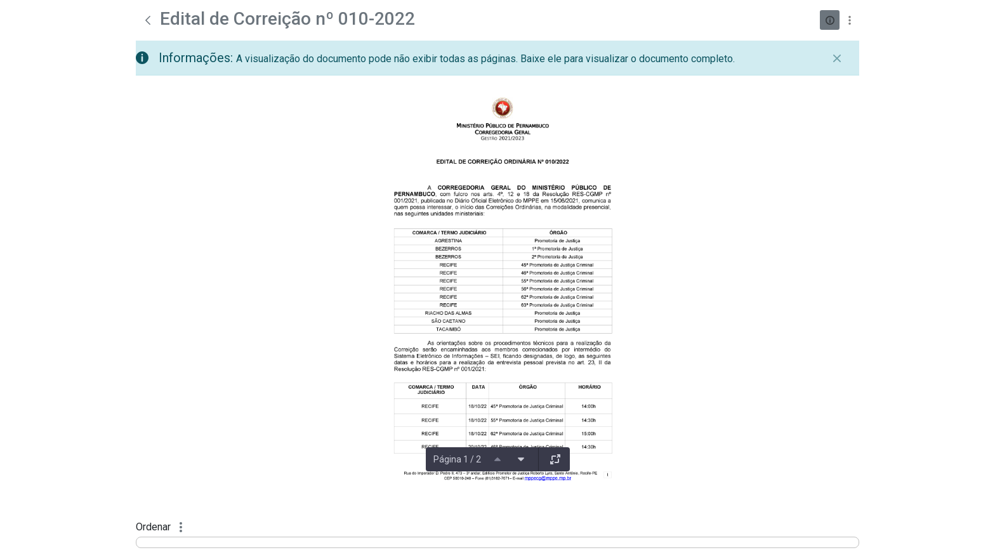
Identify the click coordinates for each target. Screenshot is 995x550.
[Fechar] (837, 58)
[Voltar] (148, 20)
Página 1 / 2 (457, 459)
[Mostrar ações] (849, 20)
